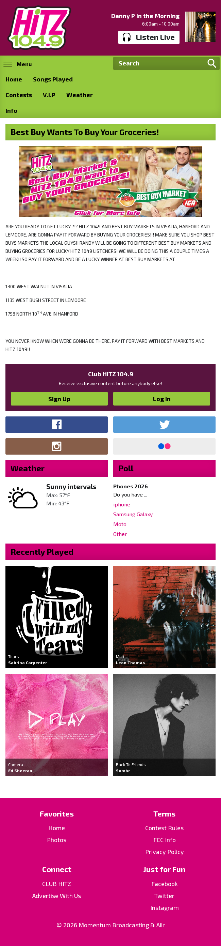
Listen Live (149, 37)
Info (11, 110)
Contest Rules (164, 827)
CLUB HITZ (56, 883)
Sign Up (59, 398)
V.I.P (49, 94)
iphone (121, 504)
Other (120, 534)
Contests (18, 94)
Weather (79, 94)
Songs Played (53, 79)
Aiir (160, 925)
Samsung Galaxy (133, 514)
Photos (56, 839)
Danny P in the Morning (145, 15)
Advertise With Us (56, 895)
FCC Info (164, 839)
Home (13, 79)
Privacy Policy (164, 851)
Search (211, 63)
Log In (162, 398)
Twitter (164, 895)
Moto (119, 524)
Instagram (164, 907)
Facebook (164, 883)
